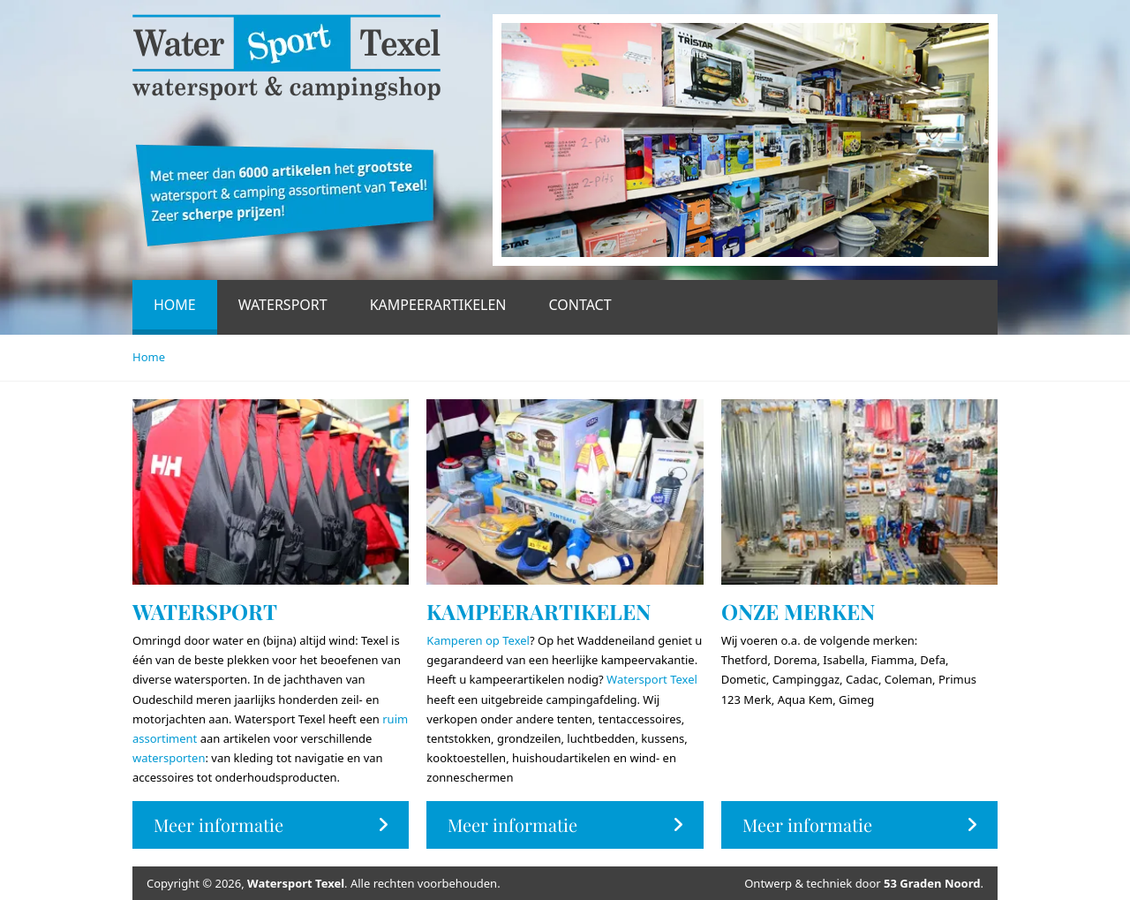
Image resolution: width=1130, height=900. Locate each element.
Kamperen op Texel (478, 640)
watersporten (168, 758)
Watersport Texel (651, 679)
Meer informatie (271, 824)
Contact (579, 304)
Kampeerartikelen (438, 304)
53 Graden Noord (932, 883)
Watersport (283, 304)
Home (175, 304)
